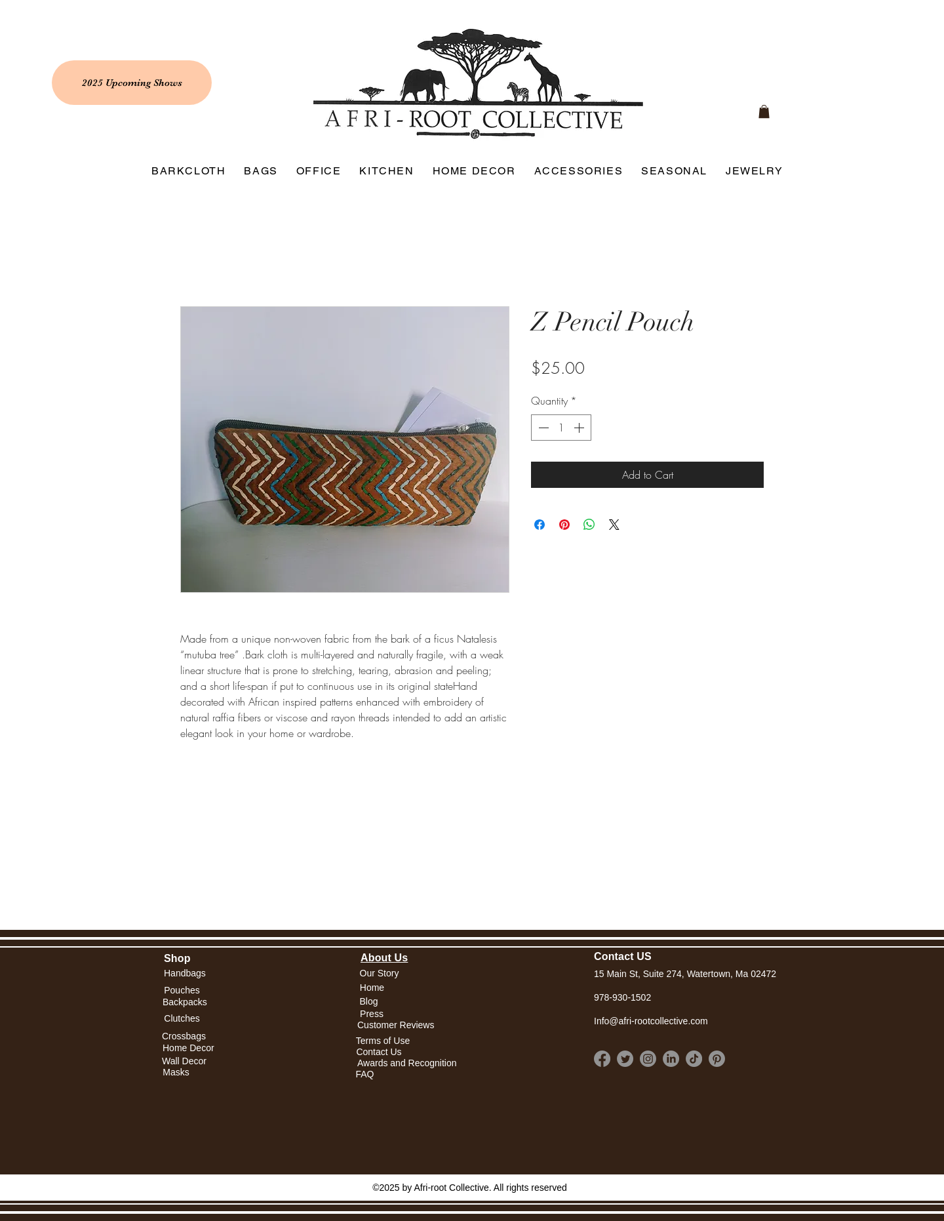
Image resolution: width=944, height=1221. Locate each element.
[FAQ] (365, 1074)
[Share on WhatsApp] (589, 524)
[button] (372, 988)
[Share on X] (614, 524)
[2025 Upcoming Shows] (132, 82)
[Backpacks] (185, 1002)
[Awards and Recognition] (407, 1063)
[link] (764, 111)
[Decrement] (542, 427)
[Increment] (580, 427)
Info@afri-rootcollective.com (651, 1021)
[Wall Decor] (184, 1061)
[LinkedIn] (671, 1059)
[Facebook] (602, 1059)
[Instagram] (648, 1059)
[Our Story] (379, 973)
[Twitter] (625, 1059)
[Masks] (176, 1072)
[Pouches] (182, 990)
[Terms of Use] (383, 1041)
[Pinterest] (717, 1059)
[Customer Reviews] (395, 1025)
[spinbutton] (561, 427)
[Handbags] (185, 973)
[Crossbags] (184, 1036)
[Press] (372, 1014)
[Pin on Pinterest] (564, 524)
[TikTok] (694, 1059)
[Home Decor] (188, 1048)
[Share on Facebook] (539, 524)
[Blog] (369, 1001)
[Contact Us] (379, 1052)
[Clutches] (182, 1019)
